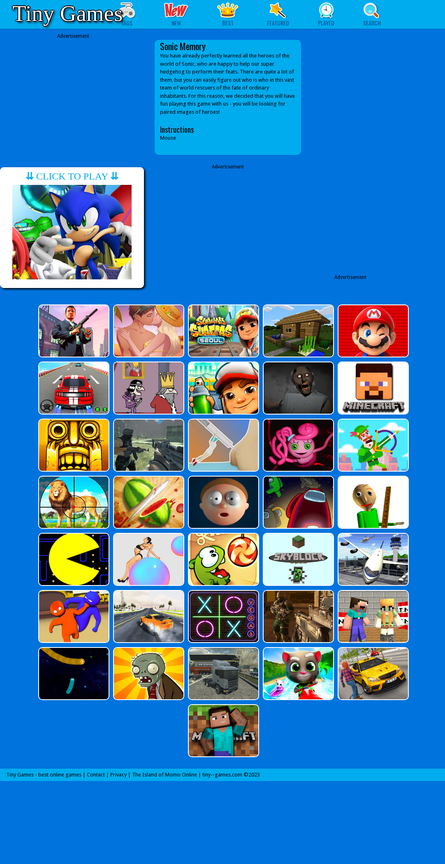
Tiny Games (67, 13)
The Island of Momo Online (164, 775)
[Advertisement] (73, 97)
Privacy (118, 775)
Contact (96, 775)
